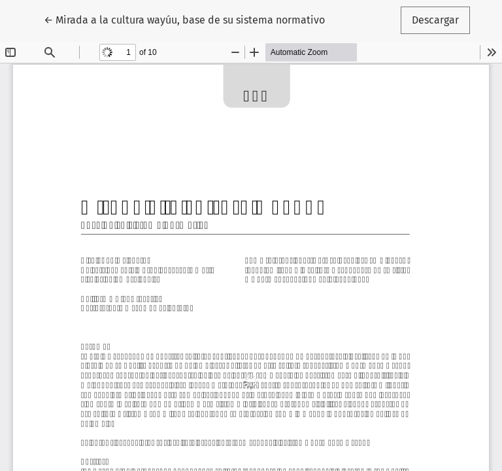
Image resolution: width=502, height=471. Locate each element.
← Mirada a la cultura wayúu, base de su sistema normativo (184, 19)
